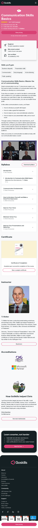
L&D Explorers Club (6, 491)
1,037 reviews (16, 22)
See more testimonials (19, 418)
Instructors (4, 477)
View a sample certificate (19, 270)
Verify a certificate (6, 507)
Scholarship (4, 493)
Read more (19, 344)
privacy (8, 483)
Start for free (19, 446)
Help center (4, 505)
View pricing (19, 32)
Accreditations (5, 479)
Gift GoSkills (4, 485)
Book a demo (4, 503)
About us (3, 473)
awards (12, 479)
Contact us (4, 501)
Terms (3, 483)
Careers (3, 475)
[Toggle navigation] (36, 3)
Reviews (3, 481)
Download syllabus (29, 164)
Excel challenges (5, 495)
